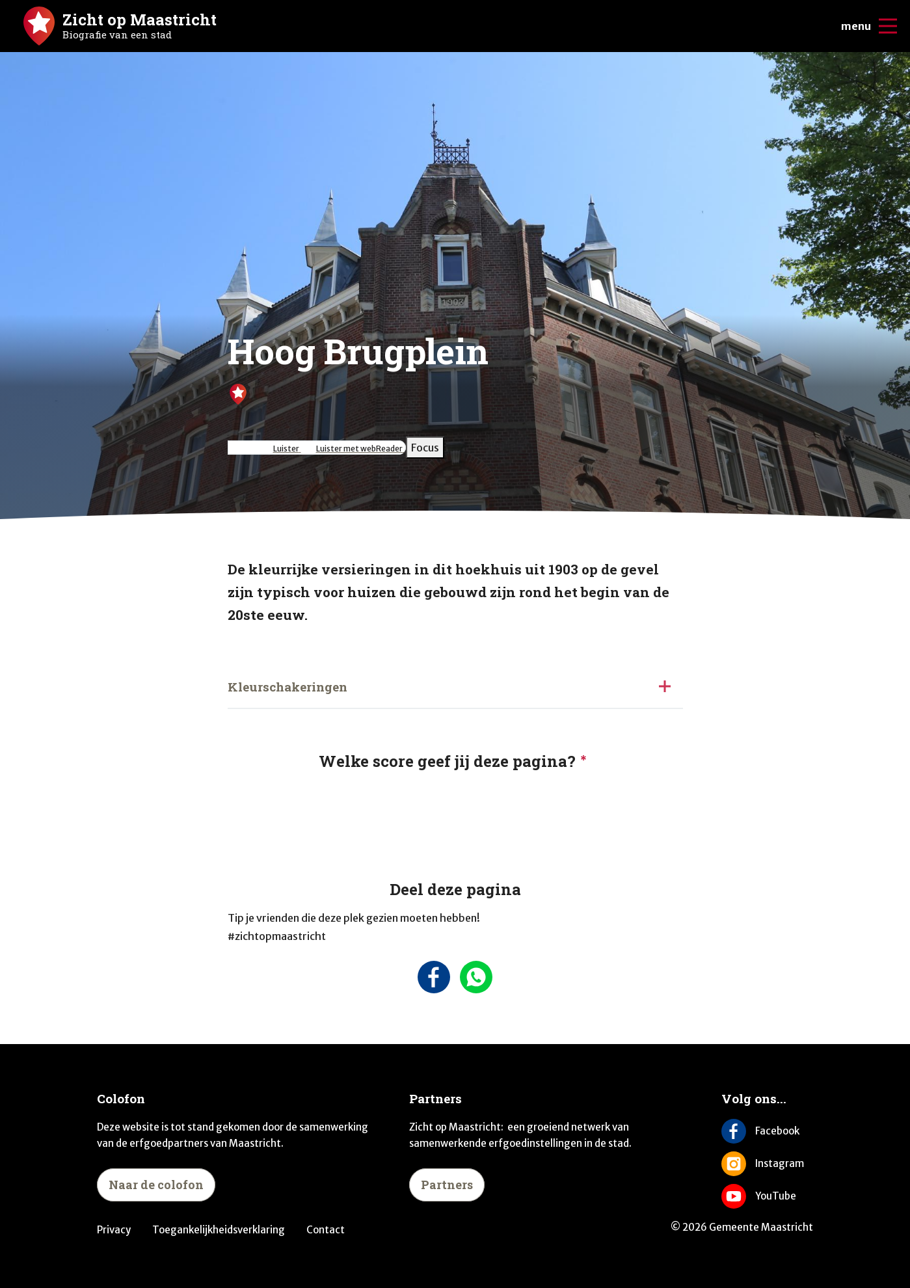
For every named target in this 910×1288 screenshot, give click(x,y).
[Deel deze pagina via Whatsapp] (476, 977)
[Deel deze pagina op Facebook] (434, 977)
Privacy (114, 1230)
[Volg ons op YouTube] (767, 1196)
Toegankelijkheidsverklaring (218, 1230)
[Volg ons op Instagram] (767, 1163)
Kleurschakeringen (287, 686)
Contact (325, 1230)
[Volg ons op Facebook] (767, 1131)
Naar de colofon (156, 1184)
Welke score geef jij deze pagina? (447, 761)
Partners (447, 1184)
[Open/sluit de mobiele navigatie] (887, 26)
